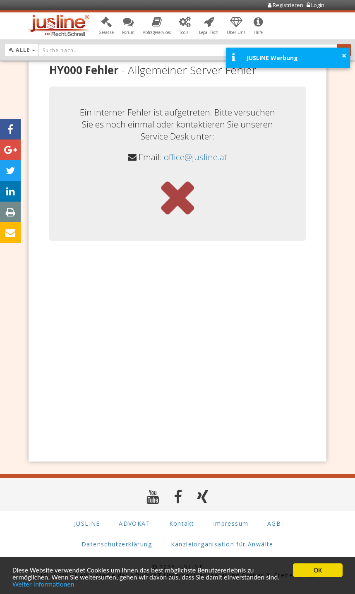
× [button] (344, 55)
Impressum (231, 523)
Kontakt (181, 523)
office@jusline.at (195, 157)
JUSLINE (87, 523)
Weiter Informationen (43, 584)
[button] (106, 26)
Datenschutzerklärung (117, 544)
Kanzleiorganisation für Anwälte (222, 544)
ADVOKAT (134, 523)
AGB (274, 523)
